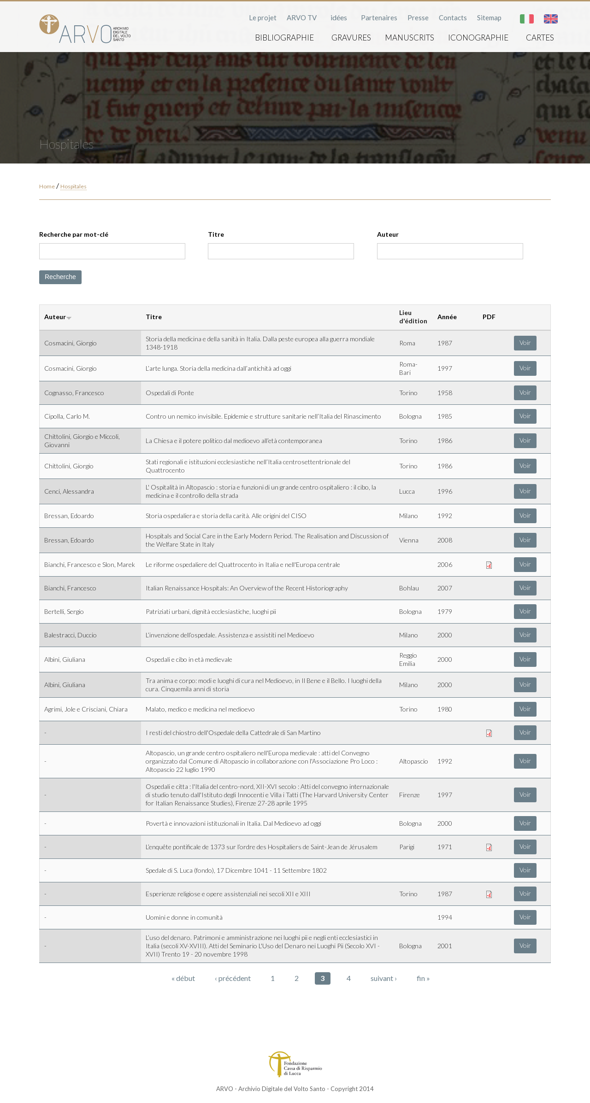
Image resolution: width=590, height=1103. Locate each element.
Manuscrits (409, 37)
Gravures (351, 37)
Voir (525, 342)
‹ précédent (233, 978)
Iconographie (478, 37)
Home (47, 186)
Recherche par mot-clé (73, 234)
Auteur (388, 234)
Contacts (453, 17)
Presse (418, 17)
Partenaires (379, 17)
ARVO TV (302, 17)
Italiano (527, 18)
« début (183, 978)
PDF (489, 317)
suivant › (384, 978)
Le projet (263, 17)
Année (447, 317)
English (551, 18)
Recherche (60, 276)
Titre (216, 234)
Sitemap (489, 17)
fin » (423, 978)
